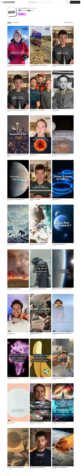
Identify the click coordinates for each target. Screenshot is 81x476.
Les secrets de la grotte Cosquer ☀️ (38, 467)
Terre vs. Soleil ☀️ (11, 422)
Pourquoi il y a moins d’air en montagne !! (16, 65)
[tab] (9, 22)
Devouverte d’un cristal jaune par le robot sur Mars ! (17, 155)
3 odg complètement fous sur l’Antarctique (61, 333)
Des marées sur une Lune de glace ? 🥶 (60, 154)
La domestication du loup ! (36, 333)
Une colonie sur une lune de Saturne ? (15, 467)
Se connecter (75, 2)
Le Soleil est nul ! (33, 154)
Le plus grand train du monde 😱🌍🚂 (38, 65)
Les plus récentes (69, 22)
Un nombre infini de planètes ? (59, 244)
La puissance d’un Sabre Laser (36, 422)
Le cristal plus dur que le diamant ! (59, 467)
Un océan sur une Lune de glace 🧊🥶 (15, 199)
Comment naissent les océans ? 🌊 (37, 244)
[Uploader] (68, 2)
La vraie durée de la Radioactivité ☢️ (38, 288)
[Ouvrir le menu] (2, 2)
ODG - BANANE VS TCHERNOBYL (37, 378)
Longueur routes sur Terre (13, 378)
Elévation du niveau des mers (58, 378)
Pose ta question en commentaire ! (37, 110)
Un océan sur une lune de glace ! (59, 422)
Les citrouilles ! (10, 333)
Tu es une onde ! (55, 110)
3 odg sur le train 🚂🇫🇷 (35, 199)
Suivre (22, 14)
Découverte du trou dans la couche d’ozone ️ (62, 288)
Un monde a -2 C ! (11, 244)
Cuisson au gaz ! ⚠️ (56, 199)
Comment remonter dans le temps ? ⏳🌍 (16, 110)
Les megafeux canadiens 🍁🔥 (14, 288)
